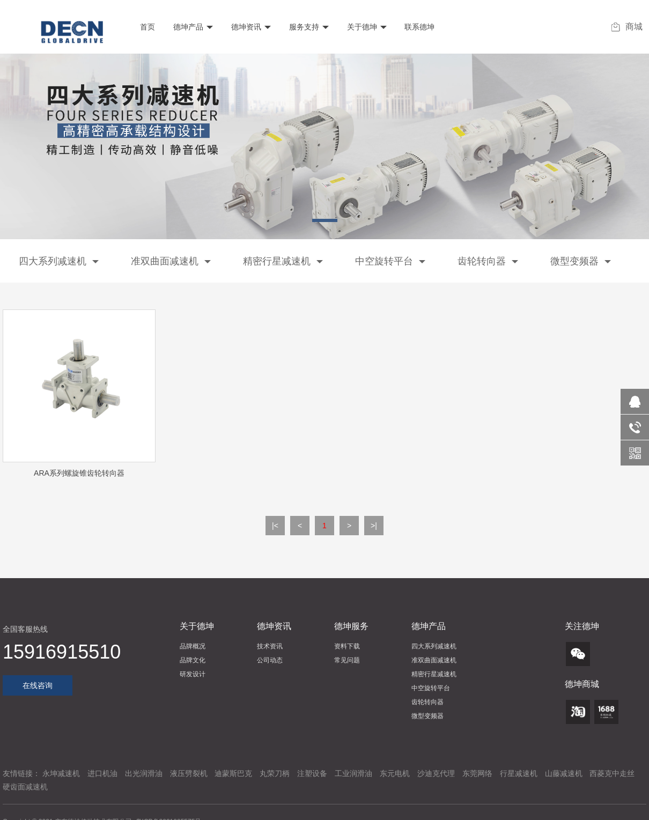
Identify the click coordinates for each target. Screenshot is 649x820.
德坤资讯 (250, 27)
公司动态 (270, 660)
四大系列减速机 (59, 261)
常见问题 (347, 660)
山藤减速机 (563, 773)
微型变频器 (580, 261)
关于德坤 (366, 27)
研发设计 (192, 674)
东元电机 (395, 773)
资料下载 (347, 646)
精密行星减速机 (283, 261)
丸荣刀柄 (275, 773)
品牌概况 (192, 646)
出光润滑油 (144, 773)
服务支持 (308, 27)
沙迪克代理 (436, 773)
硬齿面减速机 (25, 786)
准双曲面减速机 (171, 261)
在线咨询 (38, 685)
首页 (146, 27)
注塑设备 (312, 773)
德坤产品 (192, 27)
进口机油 (102, 773)
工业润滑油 (353, 773)
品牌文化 (192, 660)
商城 (626, 27)
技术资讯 (270, 646)
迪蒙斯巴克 (233, 773)
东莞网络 (477, 773)
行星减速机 (518, 773)
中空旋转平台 (390, 261)
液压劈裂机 (189, 773)
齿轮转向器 (488, 261)
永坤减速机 (61, 773)
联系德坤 (419, 27)
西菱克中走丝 (612, 773)
